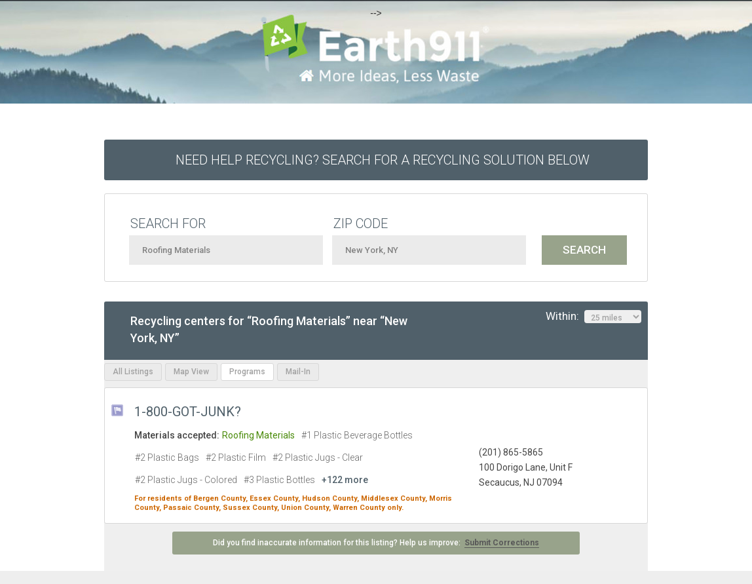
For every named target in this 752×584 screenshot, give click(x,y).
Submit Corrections (501, 542)
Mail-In (298, 371)
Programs (247, 371)
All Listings (133, 371)
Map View (191, 371)
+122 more (345, 480)
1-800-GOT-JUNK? (187, 411)
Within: (593, 316)
